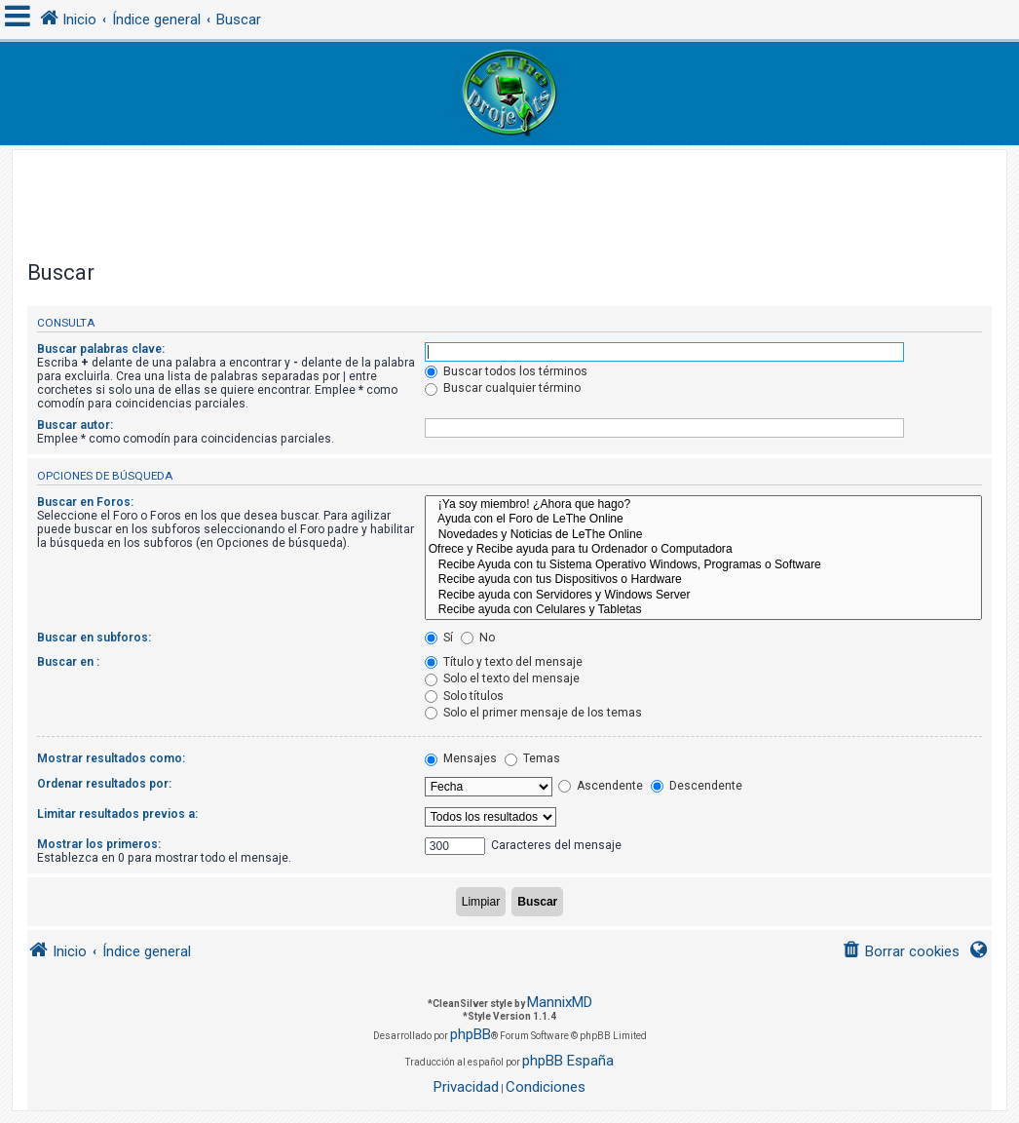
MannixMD (559, 1002)
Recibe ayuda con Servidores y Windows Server (703, 595)
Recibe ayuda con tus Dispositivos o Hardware (703, 580)
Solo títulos (464, 696)
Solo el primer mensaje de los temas (533, 712)
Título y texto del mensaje (504, 662)
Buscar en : (68, 662)
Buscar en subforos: (94, 637)
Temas (532, 758)
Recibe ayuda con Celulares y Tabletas (703, 610)
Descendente (696, 786)
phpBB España (568, 1060)
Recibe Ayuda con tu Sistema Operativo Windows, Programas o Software (703, 565)
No (478, 637)
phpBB (470, 1034)
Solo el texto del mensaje (502, 678)
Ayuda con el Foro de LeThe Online (703, 519)
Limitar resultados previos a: (117, 814)
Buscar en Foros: (85, 502)
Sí (439, 637)
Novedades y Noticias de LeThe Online (703, 535)
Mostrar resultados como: (111, 758)
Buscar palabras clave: (101, 349)
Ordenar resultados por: (104, 784)
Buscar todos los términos (506, 371)
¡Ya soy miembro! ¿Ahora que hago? (703, 505)
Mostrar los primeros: (99, 844)
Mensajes (461, 758)
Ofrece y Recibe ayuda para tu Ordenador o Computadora (703, 550)
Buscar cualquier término (503, 388)
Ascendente (600, 786)
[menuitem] (901, 952)
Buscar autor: (75, 425)
